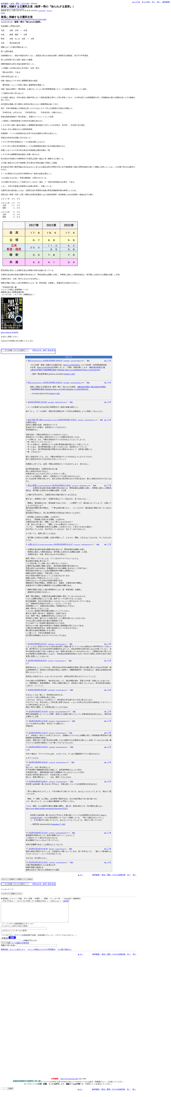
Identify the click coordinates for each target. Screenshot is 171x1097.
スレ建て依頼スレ (65, 953)
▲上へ (80, 875)
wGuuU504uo (52, 862)
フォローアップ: (7, 889)
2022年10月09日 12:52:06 (38, 721)
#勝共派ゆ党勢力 (95, 367)
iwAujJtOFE (51, 832)
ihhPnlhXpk (51, 849)
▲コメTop (136, 2)
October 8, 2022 (69, 374)
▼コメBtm (146, 2)
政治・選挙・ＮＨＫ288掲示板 (113, 875)
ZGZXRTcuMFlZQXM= (61, 832)
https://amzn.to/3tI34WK (9, 332)
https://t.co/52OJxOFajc (71, 365)
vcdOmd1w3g (52, 781)
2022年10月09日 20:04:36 (38, 762)
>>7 (27, 663)
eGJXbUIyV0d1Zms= (60, 849)
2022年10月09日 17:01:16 (38, 733)
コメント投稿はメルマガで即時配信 (41, 953)
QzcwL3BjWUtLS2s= (61, 690)
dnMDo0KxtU (51, 644)
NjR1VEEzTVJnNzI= (60, 733)
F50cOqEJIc (51, 733)
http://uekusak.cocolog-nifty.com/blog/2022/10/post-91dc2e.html (23, 19)
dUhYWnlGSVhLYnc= (61, 762)
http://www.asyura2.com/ (69, 1083)
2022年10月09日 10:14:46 (38, 711)
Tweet (3, 13)
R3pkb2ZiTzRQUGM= (61, 747)
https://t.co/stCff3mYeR (45, 367)
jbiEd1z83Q (80, 420)
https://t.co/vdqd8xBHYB (74, 370)
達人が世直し (39, 485)
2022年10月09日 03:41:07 (37, 644)
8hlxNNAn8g (52, 721)
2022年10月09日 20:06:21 (38, 781)
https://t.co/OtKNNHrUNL (79, 389)
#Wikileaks (61, 370)
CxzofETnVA (52, 762)
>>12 (28, 749)
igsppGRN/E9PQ (42, 10)
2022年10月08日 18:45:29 (52, 360)
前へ (159, 2)
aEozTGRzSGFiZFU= (61, 862)
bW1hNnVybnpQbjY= (60, 644)
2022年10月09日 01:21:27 (63, 544)
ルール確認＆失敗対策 (20, 947)
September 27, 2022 (58, 824)
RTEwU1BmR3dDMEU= (61, 711)
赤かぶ (35, 360)
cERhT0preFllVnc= (83, 485)
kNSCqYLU (49, 10)
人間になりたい (41, 544)
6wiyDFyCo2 (51, 660)
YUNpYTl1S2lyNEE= (61, 781)
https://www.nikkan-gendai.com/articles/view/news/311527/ (47, 808)
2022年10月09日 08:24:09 (37, 690)
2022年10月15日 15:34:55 (38, 862)
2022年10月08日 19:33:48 (37, 402)
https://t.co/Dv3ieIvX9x (92, 370)
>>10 (28, 765)
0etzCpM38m (51, 402)
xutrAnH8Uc (52, 711)
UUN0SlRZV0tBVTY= (89, 420)
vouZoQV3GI (75, 485)
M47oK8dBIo (66, 360)
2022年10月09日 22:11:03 (38, 833)
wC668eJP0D (52, 747)
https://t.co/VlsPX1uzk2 (61, 389)
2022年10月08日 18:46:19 (52, 382)
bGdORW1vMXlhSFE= (61, 721)
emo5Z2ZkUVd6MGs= (76, 360)
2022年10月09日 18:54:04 (38, 747)
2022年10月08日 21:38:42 (61, 485)
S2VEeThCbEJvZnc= (60, 660)
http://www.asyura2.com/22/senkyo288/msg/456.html (12, 9)
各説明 (66, 901)
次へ (153, 2)
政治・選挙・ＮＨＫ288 (20, 3)
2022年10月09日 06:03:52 (37, 660)
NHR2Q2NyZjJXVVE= (60, 402)
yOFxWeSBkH (51, 690)
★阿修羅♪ (5, 3)
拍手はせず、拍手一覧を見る (43, 350)
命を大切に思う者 (42, 420)
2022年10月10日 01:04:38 (38, 849)
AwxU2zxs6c (77, 544)
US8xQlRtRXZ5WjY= (86, 544)
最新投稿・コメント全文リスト (13, 953)
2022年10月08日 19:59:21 (67, 420)
